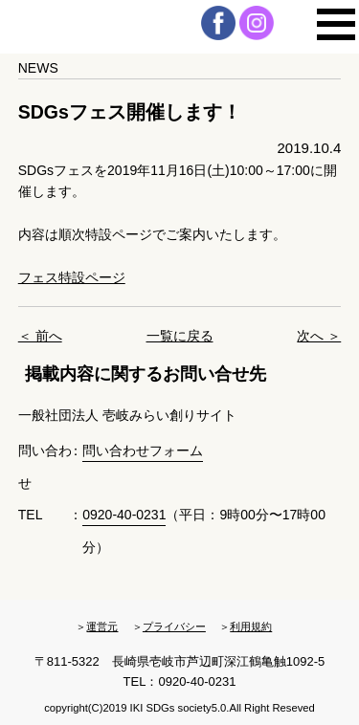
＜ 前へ (40, 335)
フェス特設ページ (71, 277)
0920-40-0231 (124, 514)
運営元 (102, 626)
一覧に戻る (179, 335)
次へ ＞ (319, 335)
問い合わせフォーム (142, 450)
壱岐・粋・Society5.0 (101, 26)
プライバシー (174, 626)
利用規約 (251, 626)
